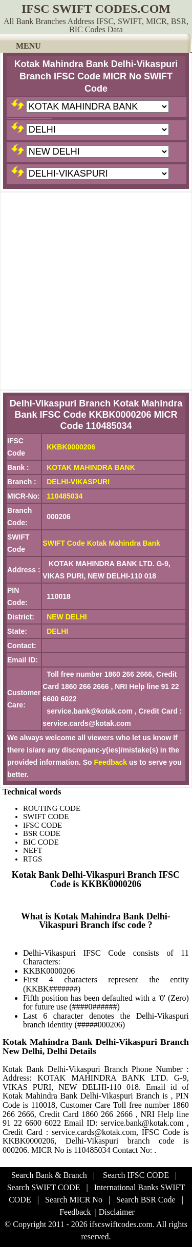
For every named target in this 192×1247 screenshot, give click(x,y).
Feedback (110, 762)
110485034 (64, 496)
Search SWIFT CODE (43, 1187)
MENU (28, 45)
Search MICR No (73, 1199)
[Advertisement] (96, 291)
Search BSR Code (146, 1199)
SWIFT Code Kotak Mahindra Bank (101, 543)
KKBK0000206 (71, 447)
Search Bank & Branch (49, 1175)
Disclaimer (117, 1212)
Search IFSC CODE (136, 1175)
